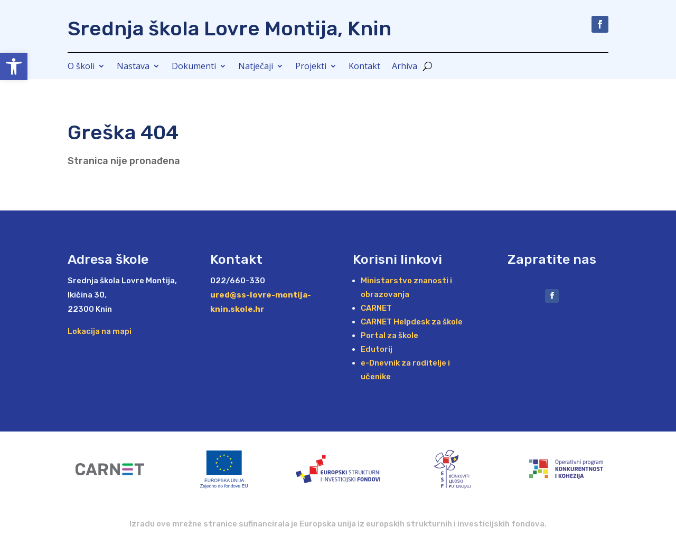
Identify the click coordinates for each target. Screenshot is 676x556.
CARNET (376, 308)
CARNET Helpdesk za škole (412, 322)
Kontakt (364, 67)
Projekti (310, 67)
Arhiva (404, 67)
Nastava (133, 67)
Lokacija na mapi (100, 331)
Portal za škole (389, 335)
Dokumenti (194, 67)
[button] (13, 66)
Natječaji (255, 67)
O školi (81, 67)
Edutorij (376, 349)
